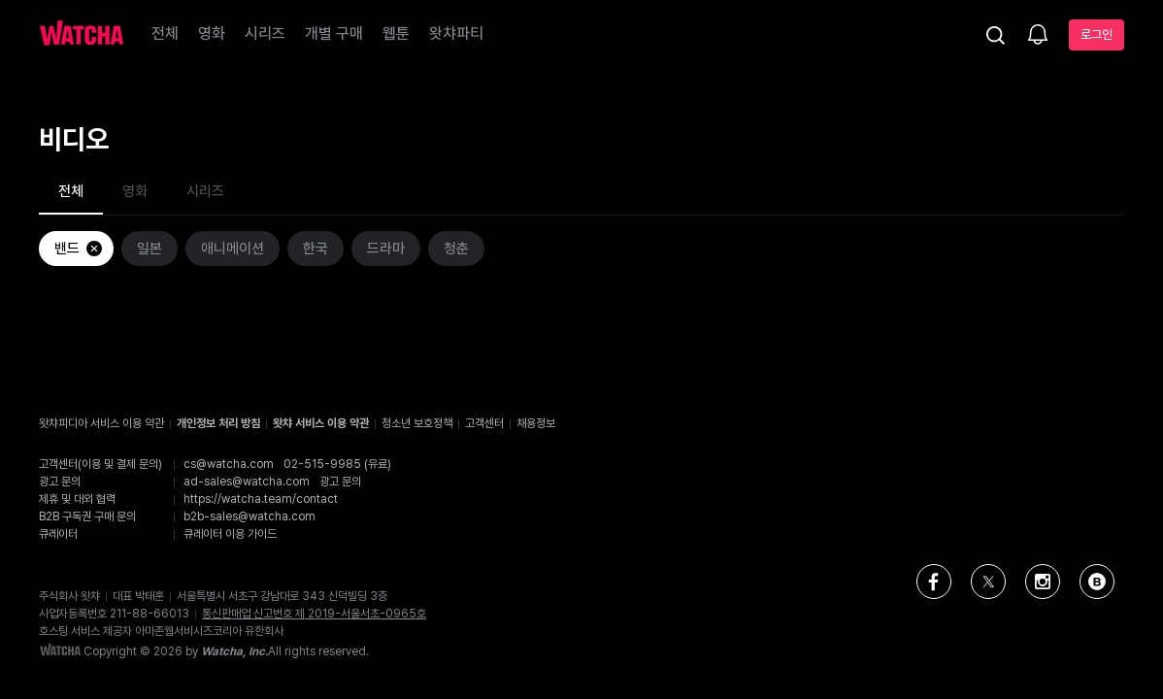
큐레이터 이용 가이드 (230, 534)
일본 (149, 248)
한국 (315, 248)
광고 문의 (340, 481)
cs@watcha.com (228, 464)
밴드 (79, 248)
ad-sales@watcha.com (246, 481)
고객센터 (484, 423)
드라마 (386, 248)
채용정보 (535, 423)
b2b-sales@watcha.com (249, 516)
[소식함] (1037, 36)
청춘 (456, 248)
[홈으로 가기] (81, 35)
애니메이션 (232, 248)
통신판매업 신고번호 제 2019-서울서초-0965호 (314, 613)
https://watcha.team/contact (260, 499)
